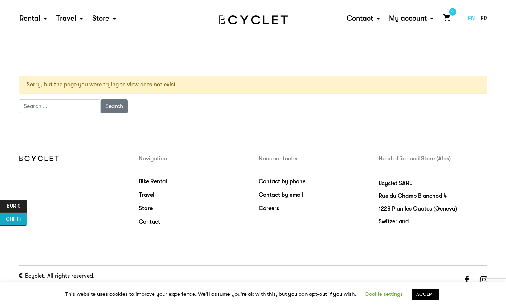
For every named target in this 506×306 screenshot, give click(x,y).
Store (100, 19)
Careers (269, 208)
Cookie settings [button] (384, 294)
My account (408, 19)
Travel (66, 19)
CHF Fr (16, 219)
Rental (29, 19)
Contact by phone (282, 181)
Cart (445, 18)
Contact (360, 19)
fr (484, 19)
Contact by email (281, 195)
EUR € (17, 206)
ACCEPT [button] (425, 294)
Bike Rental (153, 181)
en (471, 19)
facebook (467, 280)
